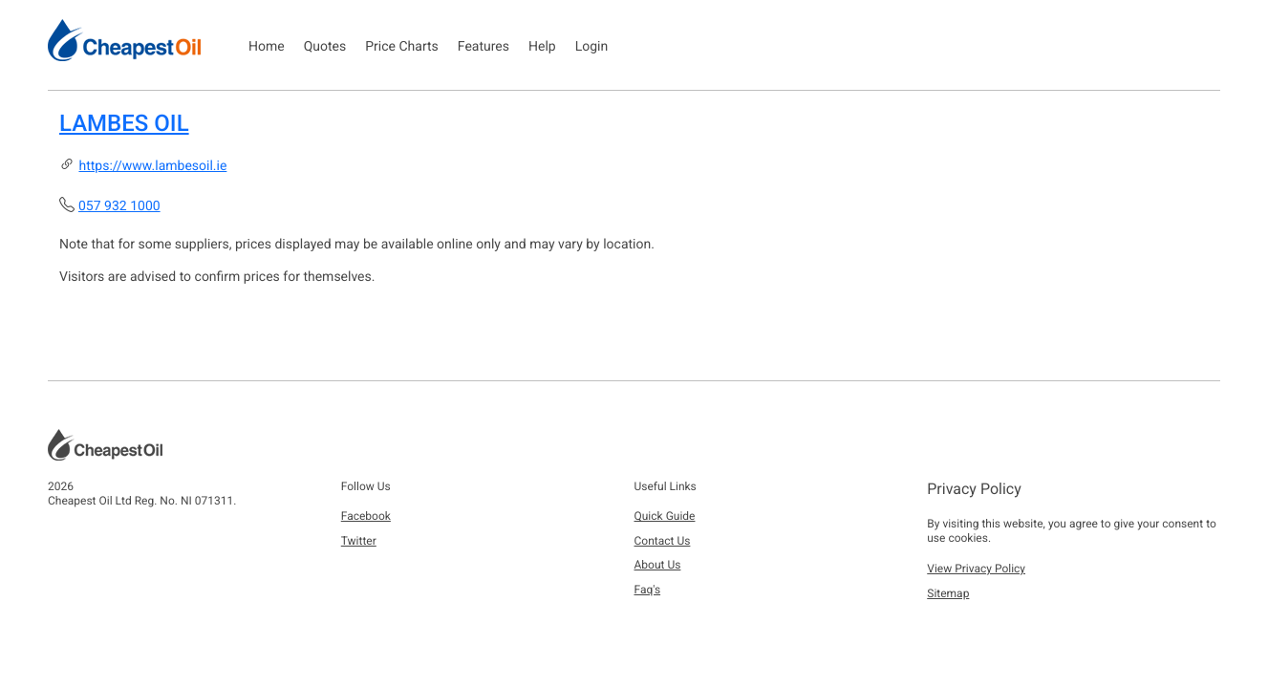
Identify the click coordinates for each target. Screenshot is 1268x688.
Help (542, 46)
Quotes (325, 46)
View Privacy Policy (976, 568)
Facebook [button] (366, 516)
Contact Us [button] (662, 541)
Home (266, 46)
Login (592, 46)
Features (483, 46)
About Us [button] (657, 564)
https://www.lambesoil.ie (152, 166)
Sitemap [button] (948, 593)
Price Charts (402, 46)
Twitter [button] (358, 541)
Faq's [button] (647, 589)
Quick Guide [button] (665, 516)
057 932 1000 (119, 206)
